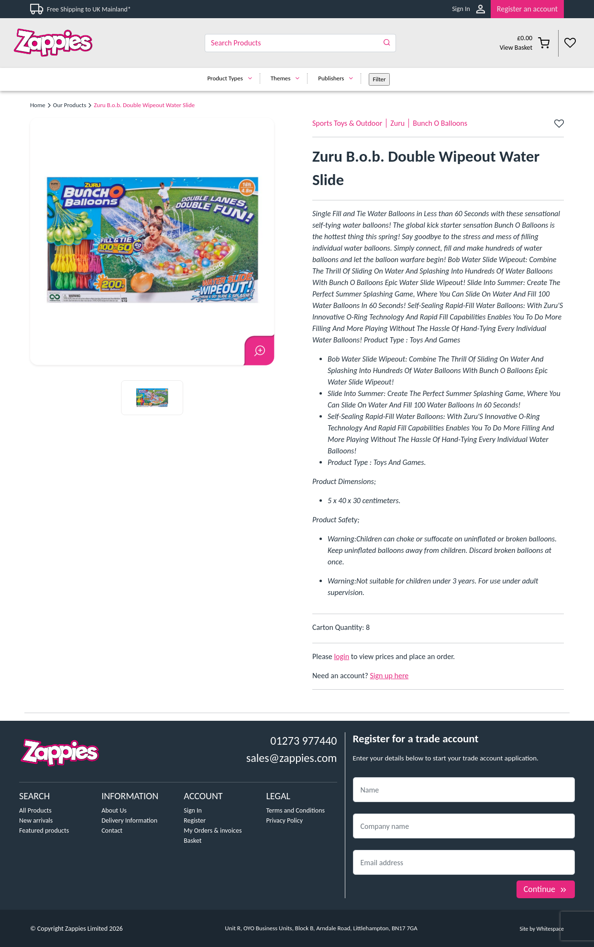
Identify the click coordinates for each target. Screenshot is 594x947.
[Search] (300, 43)
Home (37, 105)
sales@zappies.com (291, 758)
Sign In (461, 9)
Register (195, 820)
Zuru (397, 123)
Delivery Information (129, 820)
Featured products (44, 830)
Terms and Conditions (295, 810)
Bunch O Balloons (440, 123)
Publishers (338, 78)
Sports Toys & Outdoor (347, 123)
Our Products (69, 105)
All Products (35, 810)
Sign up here (389, 675)
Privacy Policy (284, 820)
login (341, 656)
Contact (111, 830)
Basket (192, 841)
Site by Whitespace (541, 928)
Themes (288, 78)
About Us (114, 810)
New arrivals (36, 820)
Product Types (231, 78)
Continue (546, 889)
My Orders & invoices (213, 830)
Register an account (527, 8)
